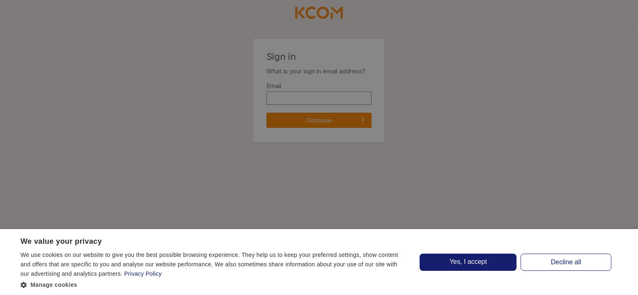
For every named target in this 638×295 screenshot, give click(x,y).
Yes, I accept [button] (468, 261)
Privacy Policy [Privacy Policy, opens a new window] (142, 273)
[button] (213, 284)
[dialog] (319, 262)
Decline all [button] (566, 262)
